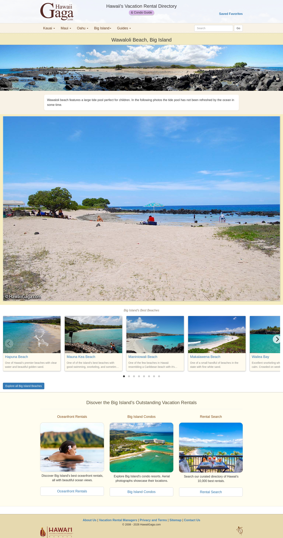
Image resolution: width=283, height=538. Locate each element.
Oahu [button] (82, 28)
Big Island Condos (141, 492)
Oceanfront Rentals (72, 491)
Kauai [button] (49, 28)
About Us (89, 520)
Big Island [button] (102, 28)
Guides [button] (124, 28)
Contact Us (192, 520)
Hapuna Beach (16, 357)
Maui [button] (66, 28)
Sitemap (175, 520)
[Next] (277, 339)
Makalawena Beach (205, 357)
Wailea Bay (260, 357)
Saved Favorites (231, 13)
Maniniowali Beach (142, 357)
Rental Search (211, 492)
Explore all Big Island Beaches (23, 386)
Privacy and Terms (153, 520)
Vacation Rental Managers (118, 520)
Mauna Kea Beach (81, 357)
